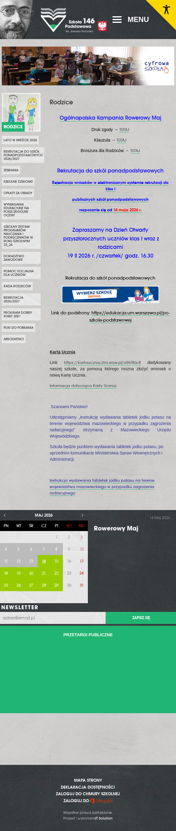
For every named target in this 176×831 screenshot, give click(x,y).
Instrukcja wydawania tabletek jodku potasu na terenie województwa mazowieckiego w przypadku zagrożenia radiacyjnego (102, 487)
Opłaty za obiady (18, 193)
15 (56, 561)
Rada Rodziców (17, 286)
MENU (138, 19)
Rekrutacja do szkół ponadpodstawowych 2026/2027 (23, 155)
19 (18, 573)
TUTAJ (124, 129)
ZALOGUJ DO (88, 800)
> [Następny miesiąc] (82, 515)
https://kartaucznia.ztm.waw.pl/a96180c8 (102, 362)
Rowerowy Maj (116, 528)
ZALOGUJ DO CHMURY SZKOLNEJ (88, 793)
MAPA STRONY (88, 780)
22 (56, 573)
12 (18, 561)
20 (31, 573)
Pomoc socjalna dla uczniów (19, 273)
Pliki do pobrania (18, 327)
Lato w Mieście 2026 (20, 140)
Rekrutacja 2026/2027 (13, 299)
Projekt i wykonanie (88, 818)
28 (44, 585)
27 (31, 585)
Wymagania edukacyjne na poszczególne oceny (16, 209)
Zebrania (11, 170)
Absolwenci (14, 339)
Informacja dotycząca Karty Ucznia (83, 385)
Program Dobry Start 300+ (18, 314)
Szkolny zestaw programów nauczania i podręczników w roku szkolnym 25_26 (18, 236)
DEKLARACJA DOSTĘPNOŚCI (88, 787)
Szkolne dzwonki (18, 181)
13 (31, 561)
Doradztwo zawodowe (14, 258)
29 (56, 585)
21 (44, 573)
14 (44, 561)
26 (19, 585)
